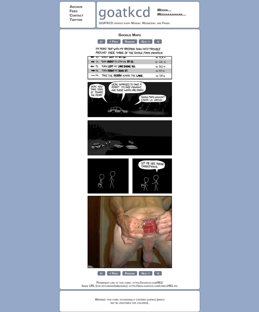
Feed (74, 11)
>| (158, 41)
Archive (76, 6)
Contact (76, 15)
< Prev (114, 41)
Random (130, 41)
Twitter (76, 19)
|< (101, 41)
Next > (145, 41)
